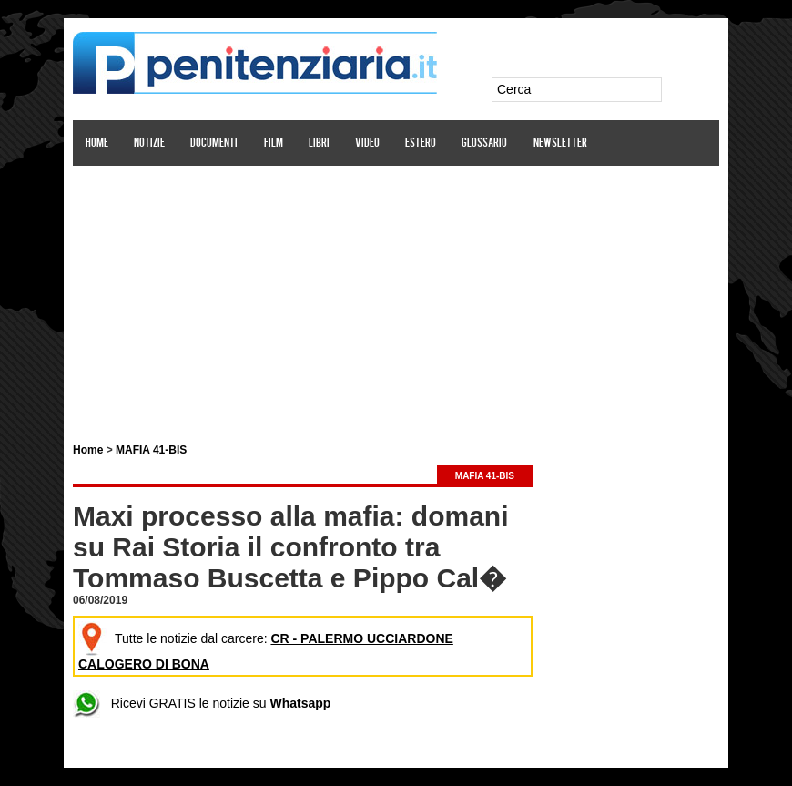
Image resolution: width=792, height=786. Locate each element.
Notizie (149, 143)
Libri (319, 143)
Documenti (214, 143)
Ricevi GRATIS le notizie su (201, 703)
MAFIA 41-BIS (151, 450)
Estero (420, 143)
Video (367, 143)
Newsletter (560, 143)
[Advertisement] (396, 294)
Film (273, 143)
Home (97, 143)
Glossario (484, 143)
